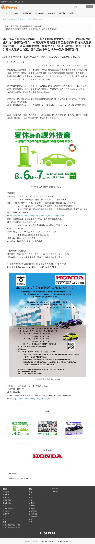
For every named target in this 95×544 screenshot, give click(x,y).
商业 (71, 13)
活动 (14, 473)
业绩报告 (32, 508)
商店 (30, 497)
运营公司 (55, 488)
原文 (55, 28)
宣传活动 (32, 503)
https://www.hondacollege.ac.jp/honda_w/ (31, 399)
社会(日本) (24, 478)
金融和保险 (7, 503)
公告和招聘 (33, 516)
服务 (30, 494)
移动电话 (51, 13)
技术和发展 (33, 514)
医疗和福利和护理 (9, 508)
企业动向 (32, 505)
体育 (4, 516)
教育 (14, 478)
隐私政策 (55, 491)
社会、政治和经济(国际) (11, 527)
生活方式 (7, 13)
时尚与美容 (40, 13)
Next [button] (87, 428)
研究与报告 (33, 511)
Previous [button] (7, 428)
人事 (30, 519)
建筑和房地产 (7, 500)
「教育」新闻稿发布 (34, 19)
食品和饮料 (27, 13)
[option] (21, 428)
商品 (30, 492)
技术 (4, 505)
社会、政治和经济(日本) (11, 525)
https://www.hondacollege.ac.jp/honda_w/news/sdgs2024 (38, 216)
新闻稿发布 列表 (17, 19)
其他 (30, 522)
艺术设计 (6, 511)
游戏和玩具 (7, 494)
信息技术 (62, 13)
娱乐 (16, 13)
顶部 (5, 19)
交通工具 (6, 497)
